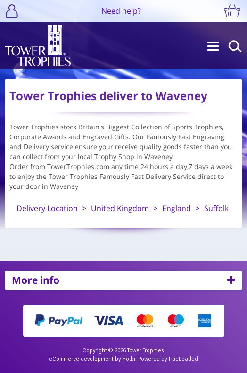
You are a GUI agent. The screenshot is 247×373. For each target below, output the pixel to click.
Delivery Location (47, 208)
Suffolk (216, 208)
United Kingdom (120, 208)
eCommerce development (81, 359)
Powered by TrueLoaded (168, 359)
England (176, 208)
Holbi (128, 359)
